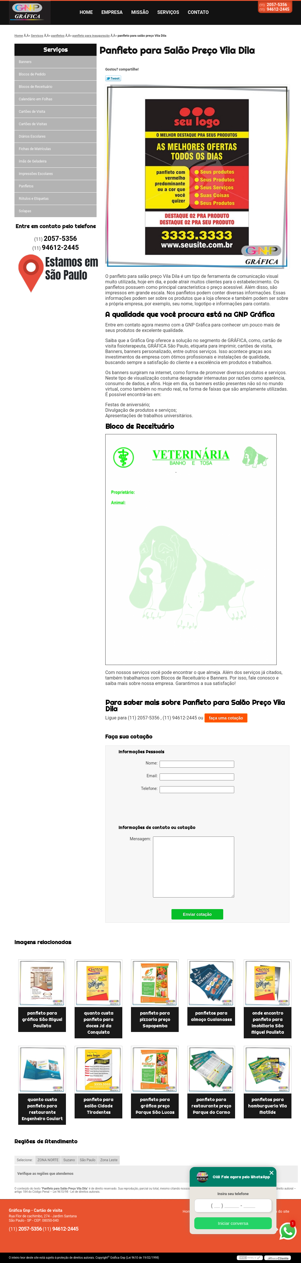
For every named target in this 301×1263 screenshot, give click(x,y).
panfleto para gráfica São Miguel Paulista (42, 1020)
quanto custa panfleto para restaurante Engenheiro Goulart (42, 1109)
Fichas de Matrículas (35, 149)
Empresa (112, 12)
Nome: (190, 764)
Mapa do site (278, 1211)
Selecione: (25, 1160)
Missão (140, 12)
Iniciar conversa (233, 1223)
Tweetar (113, 78)
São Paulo (87, 1160)
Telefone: (187, 789)
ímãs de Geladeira (33, 161)
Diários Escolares (32, 136)
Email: (190, 776)
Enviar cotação (197, 914)
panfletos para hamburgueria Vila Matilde (267, 1106)
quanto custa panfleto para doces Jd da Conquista (98, 1023)
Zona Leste (108, 1160)
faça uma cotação (226, 718)
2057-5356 (277, 4)
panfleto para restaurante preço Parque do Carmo (211, 1106)
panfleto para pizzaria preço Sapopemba (155, 1020)
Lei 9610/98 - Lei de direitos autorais (76, 1191)
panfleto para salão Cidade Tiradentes (98, 1106)
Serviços (168, 12)
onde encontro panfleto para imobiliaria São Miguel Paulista (267, 1023)
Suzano (69, 1160)
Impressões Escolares (36, 174)
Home (86, 12)
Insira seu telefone (233, 1194)
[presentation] (155, 810)
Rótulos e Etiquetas (34, 199)
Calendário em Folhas (35, 99)
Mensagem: (182, 867)
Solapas (25, 211)
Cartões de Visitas (33, 124)
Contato (198, 12)
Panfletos (26, 186)
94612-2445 (278, 9)
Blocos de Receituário (35, 87)
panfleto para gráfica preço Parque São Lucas (155, 1106)
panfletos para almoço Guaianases (211, 1016)
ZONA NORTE (48, 1160)
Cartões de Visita (32, 112)
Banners (25, 62)
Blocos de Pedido (32, 74)
